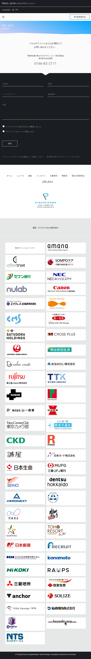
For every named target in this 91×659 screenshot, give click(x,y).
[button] (80, 17)
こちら (24, 157)
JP (13, 10)
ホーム (9, 176)
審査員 (64, 176)
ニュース (20, 176)
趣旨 (30, 176)
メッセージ (41, 176)
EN (17, 10)
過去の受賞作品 (78, 176)
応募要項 (53, 176)
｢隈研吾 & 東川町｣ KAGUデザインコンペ (18, 3)
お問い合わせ (47, 181)
